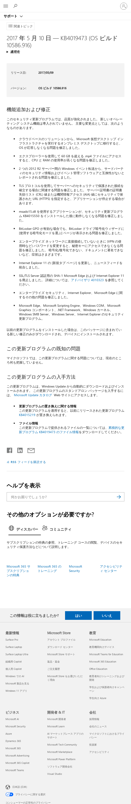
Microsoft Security (75, 568)
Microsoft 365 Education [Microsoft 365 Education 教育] (102, 661)
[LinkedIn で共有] (18, 449)
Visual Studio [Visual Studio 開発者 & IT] (54, 773)
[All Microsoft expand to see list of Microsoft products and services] (5, 6)
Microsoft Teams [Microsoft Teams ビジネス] (14, 770)
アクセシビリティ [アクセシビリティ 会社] (99, 752)
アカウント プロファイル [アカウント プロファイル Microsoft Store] (61, 639)
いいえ (107, 615)
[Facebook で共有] (10, 449)
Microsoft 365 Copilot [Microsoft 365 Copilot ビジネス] (17, 763)
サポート (11, 16)
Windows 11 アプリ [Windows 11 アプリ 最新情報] (16, 690)
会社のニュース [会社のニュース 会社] (98, 726)
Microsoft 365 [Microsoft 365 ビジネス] (13, 748)
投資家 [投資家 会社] (93, 744)
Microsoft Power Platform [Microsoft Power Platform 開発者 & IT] (61, 759)
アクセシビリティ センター (111, 568)
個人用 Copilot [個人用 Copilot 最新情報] (13, 668)
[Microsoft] (65, 3)
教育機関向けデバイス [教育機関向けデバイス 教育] (101, 647)
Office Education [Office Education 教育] (98, 668)
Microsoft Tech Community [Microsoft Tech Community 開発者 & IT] (62, 744)
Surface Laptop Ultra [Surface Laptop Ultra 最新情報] (16, 654)
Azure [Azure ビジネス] (8, 733)
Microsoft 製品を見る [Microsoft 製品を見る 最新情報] (17, 683)
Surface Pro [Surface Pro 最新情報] (11, 639)
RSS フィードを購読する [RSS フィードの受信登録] (28, 462)
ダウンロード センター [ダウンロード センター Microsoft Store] (60, 647)
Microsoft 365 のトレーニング (49, 568)
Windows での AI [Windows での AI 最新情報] (14, 676)
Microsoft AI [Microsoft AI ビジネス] (12, 719)
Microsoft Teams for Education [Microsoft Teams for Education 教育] (106, 654)
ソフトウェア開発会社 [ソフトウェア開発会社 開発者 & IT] (59, 766)
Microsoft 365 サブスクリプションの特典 (18, 570)
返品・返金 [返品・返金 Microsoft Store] (53, 661)
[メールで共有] (29, 449)
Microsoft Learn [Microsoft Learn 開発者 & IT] (56, 726)
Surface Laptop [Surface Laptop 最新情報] (13, 647)
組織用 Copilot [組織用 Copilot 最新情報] (13, 661)
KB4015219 (27, 415)
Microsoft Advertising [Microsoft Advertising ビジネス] (17, 755)
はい (78, 615)
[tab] (24, 529)
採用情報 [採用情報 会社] (94, 719)
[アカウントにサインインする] (123, 6)
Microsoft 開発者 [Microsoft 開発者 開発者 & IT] (56, 719)
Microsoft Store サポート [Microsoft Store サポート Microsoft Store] (61, 654)
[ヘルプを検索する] (16, 6)
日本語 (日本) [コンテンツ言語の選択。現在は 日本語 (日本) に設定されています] (19, 786)
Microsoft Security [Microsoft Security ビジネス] (15, 726)
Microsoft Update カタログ (33, 395)
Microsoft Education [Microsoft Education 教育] (100, 639)
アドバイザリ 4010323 (87, 280)
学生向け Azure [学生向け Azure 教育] (97, 698)
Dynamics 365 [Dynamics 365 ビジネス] (13, 741)
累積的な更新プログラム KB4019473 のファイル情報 (71, 429)
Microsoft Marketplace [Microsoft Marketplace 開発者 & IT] (59, 752)
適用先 (15, 52)
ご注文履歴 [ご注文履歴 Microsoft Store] (53, 668)
